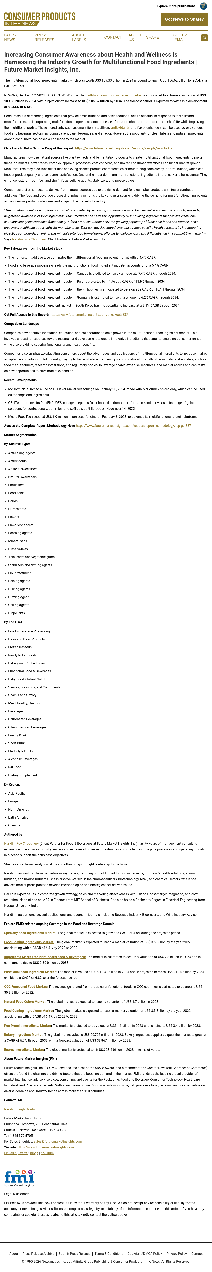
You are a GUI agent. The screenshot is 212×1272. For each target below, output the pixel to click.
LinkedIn (10, 1153)
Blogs (34, 1153)
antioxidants (120, 128)
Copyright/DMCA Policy (145, 1254)
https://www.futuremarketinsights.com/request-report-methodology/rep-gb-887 (133, 426)
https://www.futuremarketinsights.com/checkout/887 (89, 315)
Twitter (23, 1153)
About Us (135, 37)
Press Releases (44, 37)
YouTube (47, 1153)
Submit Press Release (74, 1254)
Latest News (11, 37)
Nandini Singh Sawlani (20, 1109)
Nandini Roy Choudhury (29, 239)
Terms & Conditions (109, 1254)
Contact (113, 37)
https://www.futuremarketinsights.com (45, 1147)
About (13, 1254)
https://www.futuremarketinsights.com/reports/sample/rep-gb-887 (123, 148)
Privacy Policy (176, 1254)
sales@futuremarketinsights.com (58, 1141)
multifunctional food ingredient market (113, 95)
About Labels (79, 37)
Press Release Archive (38, 1254)
